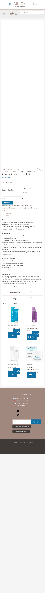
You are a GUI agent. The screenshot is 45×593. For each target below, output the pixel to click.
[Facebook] (21, 411)
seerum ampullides (18, 208)
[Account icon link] (16, 14)
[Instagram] (21, 415)
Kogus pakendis (7, 190)
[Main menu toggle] (4, 14)
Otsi (36, 421)
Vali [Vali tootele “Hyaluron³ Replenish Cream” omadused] (31, 375)
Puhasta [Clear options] (25, 192)
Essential (15, 172)
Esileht (4, 169)
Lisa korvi (7, 203)
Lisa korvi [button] (14, 333)
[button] (21, 426)
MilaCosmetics (25, 3)
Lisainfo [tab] (8, 216)
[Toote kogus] (12, 198)
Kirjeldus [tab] (9, 213)
